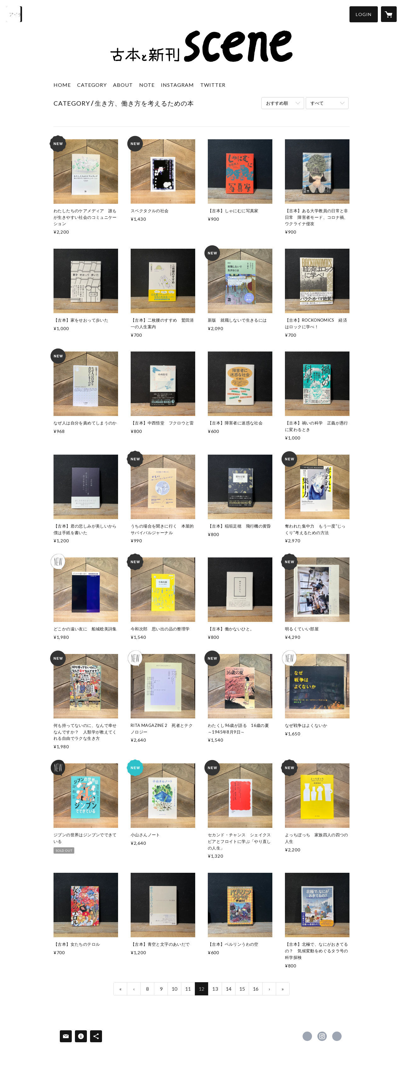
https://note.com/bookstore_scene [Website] (337, 1036)
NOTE (147, 85)
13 (215, 989)
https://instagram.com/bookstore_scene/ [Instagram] (322, 1036)
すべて (317, 103)
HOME (62, 85)
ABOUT (123, 85)
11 (188, 989)
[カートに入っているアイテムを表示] (389, 14)
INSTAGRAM (177, 85)
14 (228, 989)
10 (174, 989)
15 (242, 989)
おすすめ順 (277, 103)
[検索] (14, 14)
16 (255, 989)
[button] (363, 14)
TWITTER (212, 85)
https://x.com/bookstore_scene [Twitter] (307, 1036)
